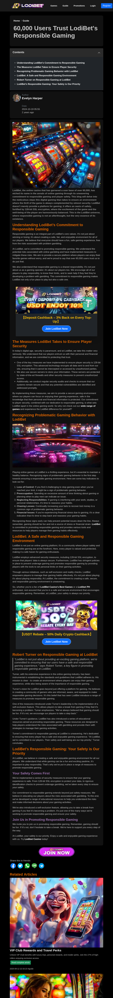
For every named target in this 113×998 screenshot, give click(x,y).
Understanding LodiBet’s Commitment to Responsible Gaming (51, 63)
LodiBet (96, 524)
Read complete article (21, 962)
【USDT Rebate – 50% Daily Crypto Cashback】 (56, 634)
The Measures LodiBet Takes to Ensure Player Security (46, 67)
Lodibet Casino (33, 839)
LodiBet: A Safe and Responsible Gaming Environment (46, 75)
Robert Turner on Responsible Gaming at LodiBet (43, 80)
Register (107, 6)
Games (53, 6)
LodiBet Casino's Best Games (56, 587)
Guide (65, 6)
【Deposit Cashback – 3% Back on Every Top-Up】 (56, 319)
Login (93, 6)
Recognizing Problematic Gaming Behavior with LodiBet (47, 71)
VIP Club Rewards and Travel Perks (35, 950)
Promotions (79, 6)
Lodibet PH (84, 587)
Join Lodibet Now (56, 328)
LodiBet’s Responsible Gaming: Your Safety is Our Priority (48, 84)
